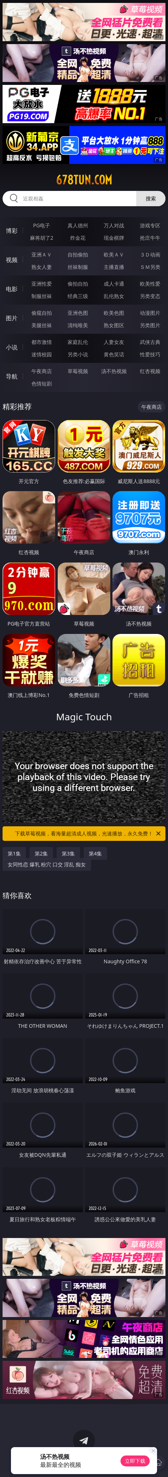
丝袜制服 (78, 266)
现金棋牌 (114, 237)
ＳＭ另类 (150, 266)
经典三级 (78, 296)
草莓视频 (78, 371)
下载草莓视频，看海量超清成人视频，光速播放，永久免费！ (88, 833)
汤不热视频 (114, 371)
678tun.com (84, 180)
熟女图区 (114, 325)
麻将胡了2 (41, 237)
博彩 (12, 231)
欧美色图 (114, 312)
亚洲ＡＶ (41, 254)
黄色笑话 (114, 354)
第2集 (41, 853)
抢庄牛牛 (150, 237)
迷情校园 (41, 354)
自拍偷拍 (78, 254)
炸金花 (77, 237)
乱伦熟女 (114, 296)
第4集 (95, 853)
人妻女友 (114, 341)
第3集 (68, 853)
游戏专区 (150, 225)
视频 (12, 260)
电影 (12, 289)
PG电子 (41, 225)
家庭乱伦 (78, 341)
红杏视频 (150, 371)
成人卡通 (114, 283)
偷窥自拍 (41, 312)
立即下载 (135, 1460)
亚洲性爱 (41, 283)
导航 (12, 376)
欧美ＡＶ (114, 254)
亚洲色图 (78, 312)
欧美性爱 (150, 283)
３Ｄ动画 (150, 254)
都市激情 (41, 341)
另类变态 (150, 296)
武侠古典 (150, 341)
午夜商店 (41, 371)
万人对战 (114, 225)
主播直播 (114, 266)
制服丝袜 (41, 296)
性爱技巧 (150, 354)
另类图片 (150, 325)
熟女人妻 (41, 266)
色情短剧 (41, 383)
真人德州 (78, 225)
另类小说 (78, 354)
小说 (12, 347)
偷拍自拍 (78, 283)
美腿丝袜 (41, 325)
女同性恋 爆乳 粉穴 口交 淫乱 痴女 (47, 864)
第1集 (14, 853)
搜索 (151, 198)
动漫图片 (150, 312)
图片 (12, 318)
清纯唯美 (78, 325)
